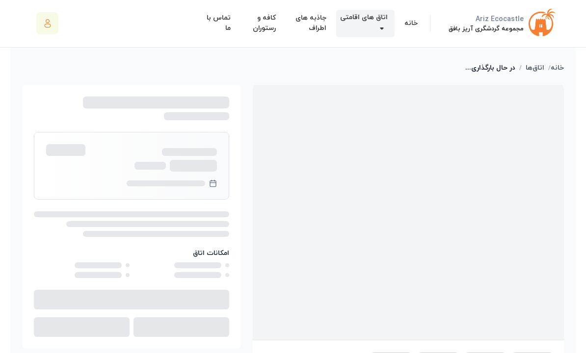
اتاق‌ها (535, 68)
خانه (557, 68)
